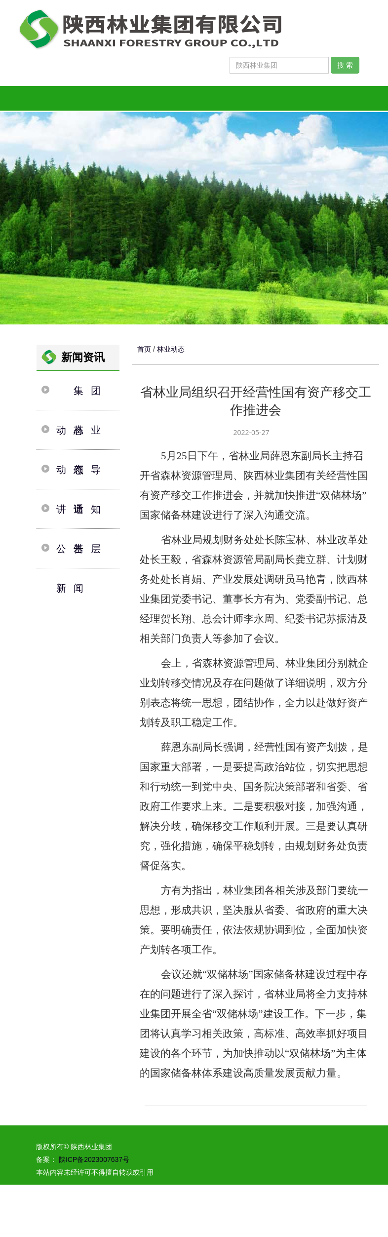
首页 (144, 349)
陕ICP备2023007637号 (93, 1159)
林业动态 (171, 349)
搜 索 (345, 65)
